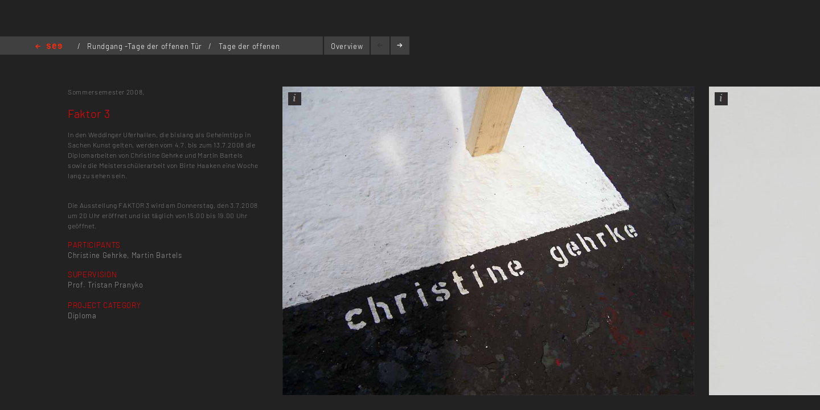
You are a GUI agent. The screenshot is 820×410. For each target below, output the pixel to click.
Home (48, 47)
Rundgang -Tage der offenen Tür (145, 46)
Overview (347, 46)
